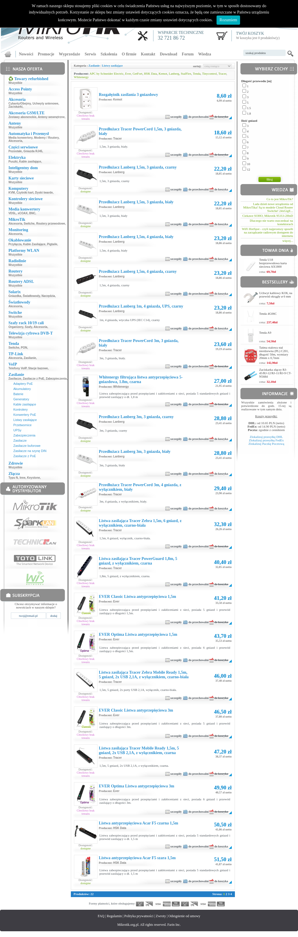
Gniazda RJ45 (33, 151)
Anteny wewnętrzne (51, 117)
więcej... (288, 240)
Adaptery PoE (23, 383)
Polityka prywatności (138, 916)
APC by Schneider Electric (106, 73)
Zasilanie (30, 358)
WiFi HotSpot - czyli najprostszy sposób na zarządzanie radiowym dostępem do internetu (267, 232)
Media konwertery (20, 137)
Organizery (15, 327)
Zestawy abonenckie (22, 117)
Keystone (33, 477)
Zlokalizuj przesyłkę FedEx (266, 440)
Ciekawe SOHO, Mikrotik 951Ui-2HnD (267, 215)
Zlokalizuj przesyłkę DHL (266, 436)
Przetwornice (22, 425)
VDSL (12, 213)
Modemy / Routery (46, 137)
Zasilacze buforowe (26, 445)
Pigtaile (52, 244)
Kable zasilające (30, 161)
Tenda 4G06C (268, 313)
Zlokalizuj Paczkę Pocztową (266, 443)
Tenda (196, 73)
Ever (128, 73)
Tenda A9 (265, 332)
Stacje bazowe (38, 368)
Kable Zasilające (34, 244)
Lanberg (174, 73)
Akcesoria (15, 140)
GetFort (137, 73)
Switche (29, 223)
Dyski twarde (44, 192)
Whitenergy (81, 77)
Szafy (28, 327)
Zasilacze (14, 378)
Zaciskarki (15, 106)
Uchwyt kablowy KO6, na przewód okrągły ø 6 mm (275, 294)
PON (24, 347)
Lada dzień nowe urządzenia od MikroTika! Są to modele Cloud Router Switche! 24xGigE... (268, 207)
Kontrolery (20, 409)
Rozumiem (228, 20)
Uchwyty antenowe (45, 103)
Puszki (12, 161)
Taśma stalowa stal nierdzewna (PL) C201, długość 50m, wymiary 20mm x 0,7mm (274, 353)
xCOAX (23, 213)
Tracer (222, 73)
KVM (11, 192)
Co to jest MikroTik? (279, 199)
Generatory (21, 399)
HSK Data (150, 73)
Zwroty (161, 916)
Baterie (18, 394)
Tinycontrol (209, 73)
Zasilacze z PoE (33, 378)
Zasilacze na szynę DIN (29, 451)
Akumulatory (22, 389)
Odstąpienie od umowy (184, 916)
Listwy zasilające (25, 420)
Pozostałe (15, 151)
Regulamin (114, 916)
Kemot (163, 73)
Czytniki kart (24, 192)
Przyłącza (15, 244)
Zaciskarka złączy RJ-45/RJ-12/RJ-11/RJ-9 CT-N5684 (275, 373)
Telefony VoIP (17, 368)
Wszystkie (15, 82)
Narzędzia (48, 295)
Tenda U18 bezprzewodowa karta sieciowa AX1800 (273, 263)
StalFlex (186, 73)
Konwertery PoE (24, 414)
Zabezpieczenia (56, 378)
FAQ (101, 916)
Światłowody (31, 295)
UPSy (17, 430)
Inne (23, 477)
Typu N (13, 477)
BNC (32, 213)
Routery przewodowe (50, 223)
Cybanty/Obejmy (19, 103)
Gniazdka (14, 295)
